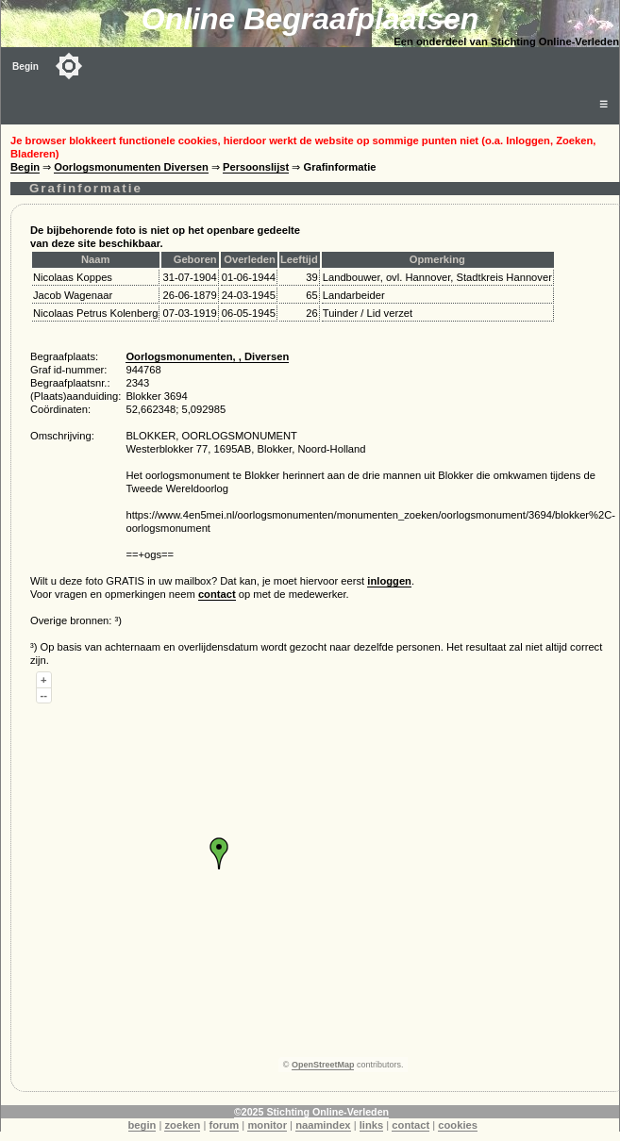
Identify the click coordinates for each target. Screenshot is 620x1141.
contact (217, 594)
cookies (458, 1125)
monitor (267, 1125)
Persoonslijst (256, 167)
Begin (25, 66)
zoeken (182, 1125)
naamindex (322, 1125)
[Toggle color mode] (69, 66)
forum (224, 1125)
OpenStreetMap (323, 1064)
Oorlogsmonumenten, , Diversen (207, 356)
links (372, 1125)
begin (142, 1125)
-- (44, 695)
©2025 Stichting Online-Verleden (311, 1111)
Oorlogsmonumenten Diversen (131, 167)
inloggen (389, 581)
